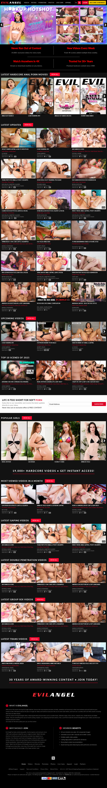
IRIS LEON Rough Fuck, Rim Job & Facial (15, 272)
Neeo (10, 243)
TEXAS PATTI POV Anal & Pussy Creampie (15, 180)
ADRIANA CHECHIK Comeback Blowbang (15, 382)
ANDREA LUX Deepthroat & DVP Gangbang (16, 303)
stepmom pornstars (32, 742)
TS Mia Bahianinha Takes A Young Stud (85, 241)
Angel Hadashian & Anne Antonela (49, 663)
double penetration (11, 742)
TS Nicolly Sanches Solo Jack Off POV (85, 663)
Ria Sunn (74, 151)
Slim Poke (29, 384)
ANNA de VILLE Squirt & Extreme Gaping (50, 505)
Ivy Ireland (40, 151)
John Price (5, 305)
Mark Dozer (94, 151)
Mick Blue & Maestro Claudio (11, 184)
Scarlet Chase (40, 243)
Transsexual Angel (8, 667)
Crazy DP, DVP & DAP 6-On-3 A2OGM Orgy (85, 382)
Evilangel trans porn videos (85, 717)
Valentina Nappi (63, 715)
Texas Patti (11, 182)
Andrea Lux (24, 305)
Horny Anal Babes (87, 116)
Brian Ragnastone (32, 547)
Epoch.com (16, 774)
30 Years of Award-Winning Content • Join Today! (53, 679)
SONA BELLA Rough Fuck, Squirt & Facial (50, 211)
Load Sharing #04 (34, 116)
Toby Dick (82, 274)
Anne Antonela (41, 665)
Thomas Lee (5, 243)
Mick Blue (4, 182)
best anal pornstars (41, 715)
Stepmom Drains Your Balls (46, 343)
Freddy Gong (93, 384)
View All (54, 74)
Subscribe (98, 404)
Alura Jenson (71, 715)
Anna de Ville (85, 462)
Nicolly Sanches (76, 665)
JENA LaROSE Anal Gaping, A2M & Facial (50, 272)
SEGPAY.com (68, 774)
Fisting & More (76, 153)
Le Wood (4, 153)
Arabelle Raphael (6, 345)
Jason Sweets (92, 507)
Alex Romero (100, 507)
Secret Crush (41, 246)
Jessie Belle (48, 182)
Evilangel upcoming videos (13, 746)
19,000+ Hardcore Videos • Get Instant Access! (53, 470)
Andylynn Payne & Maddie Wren (13, 663)
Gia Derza (31, 462)
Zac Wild (47, 507)
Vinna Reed (16, 243)
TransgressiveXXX (77, 667)
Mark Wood (5, 151)
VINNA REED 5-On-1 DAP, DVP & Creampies (15, 241)
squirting (24, 740)
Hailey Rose (15, 345)
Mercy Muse (81, 213)
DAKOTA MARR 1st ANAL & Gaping (83, 343)
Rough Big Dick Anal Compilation (48, 303)
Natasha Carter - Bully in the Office (84, 303)
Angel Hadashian (50, 665)
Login (85, 2)
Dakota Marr (82, 345)
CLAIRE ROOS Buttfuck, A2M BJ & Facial (15, 211)
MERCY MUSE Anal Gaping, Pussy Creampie (86, 211)
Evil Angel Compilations (44, 307)
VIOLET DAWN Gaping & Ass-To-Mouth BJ (15, 149)
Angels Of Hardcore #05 (63, 116)
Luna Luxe (46, 151)
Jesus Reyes (56, 384)
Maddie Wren (15, 665)
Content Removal (94, 774)
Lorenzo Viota (76, 507)
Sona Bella (47, 213)
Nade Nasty (75, 182)
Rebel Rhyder (49, 384)
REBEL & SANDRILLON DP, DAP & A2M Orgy (85, 505)
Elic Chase (48, 243)
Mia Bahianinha (76, 243)
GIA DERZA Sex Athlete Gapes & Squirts (15, 505)
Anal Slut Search (8, 116)
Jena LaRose (46, 274)
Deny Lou (87, 151)
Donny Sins (22, 384)
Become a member (97, 2)
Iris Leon (11, 274)
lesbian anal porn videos (12, 740)
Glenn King (75, 305)
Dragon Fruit (75, 274)
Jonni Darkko (41, 153)
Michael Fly (81, 151)
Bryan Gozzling (77, 184)
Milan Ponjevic (12, 507)
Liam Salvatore (29, 243)
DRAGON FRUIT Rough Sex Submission (84, 272)
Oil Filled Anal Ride (43, 241)
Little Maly (63, 384)
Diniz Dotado (85, 243)
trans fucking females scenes (36, 740)
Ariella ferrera (87, 715)
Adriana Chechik (14, 384)
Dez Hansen (82, 182)
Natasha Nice (79, 715)
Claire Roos (11, 213)
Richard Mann (41, 182)
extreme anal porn (11, 719)
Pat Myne (4, 509)
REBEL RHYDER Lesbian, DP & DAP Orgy (49, 382)
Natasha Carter (83, 305)
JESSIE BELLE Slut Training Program (49, 180)
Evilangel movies (27, 744)
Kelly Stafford (41, 384)
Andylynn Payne (6, 665)
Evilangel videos (23, 715)
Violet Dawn (12, 151)
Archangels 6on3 (78, 149)
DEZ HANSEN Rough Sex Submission (84, 180)
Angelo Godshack (7, 246)
